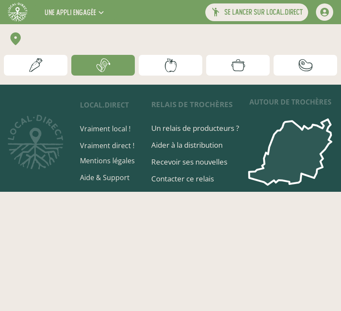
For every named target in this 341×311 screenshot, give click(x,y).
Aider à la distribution (187, 145)
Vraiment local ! (105, 128)
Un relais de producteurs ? (195, 128)
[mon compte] (324, 12)
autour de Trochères (290, 102)
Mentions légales (107, 160)
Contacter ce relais (182, 179)
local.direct (104, 105)
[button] (75, 12)
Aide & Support (105, 177)
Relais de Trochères (192, 104)
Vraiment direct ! (107, 145)
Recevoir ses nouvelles (189, 162)
